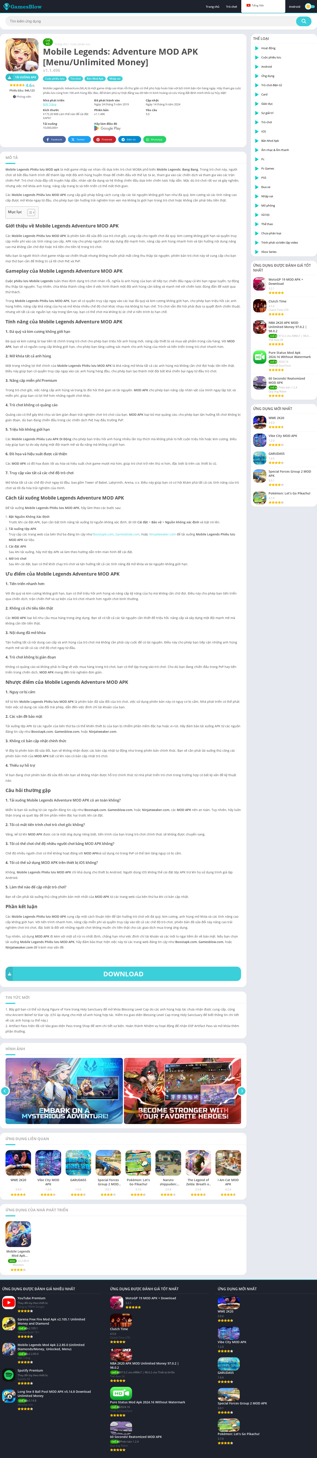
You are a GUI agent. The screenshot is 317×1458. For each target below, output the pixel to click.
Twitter (78, 140)
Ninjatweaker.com (162, 534)
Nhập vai (114, 78)
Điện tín (128, 140)
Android (294, 7)
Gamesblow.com (127, 534)
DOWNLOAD (75, 974)
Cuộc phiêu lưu (80, 44)
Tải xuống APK (21, 77)
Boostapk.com (103, 534)
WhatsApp (154, 140)
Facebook (54, 140)
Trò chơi (231, 7)
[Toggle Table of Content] (29, 212)
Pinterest (104, 140)
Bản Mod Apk (95, 78)
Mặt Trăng (49, 104)
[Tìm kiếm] (158, 21)
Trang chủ (212, 7)
